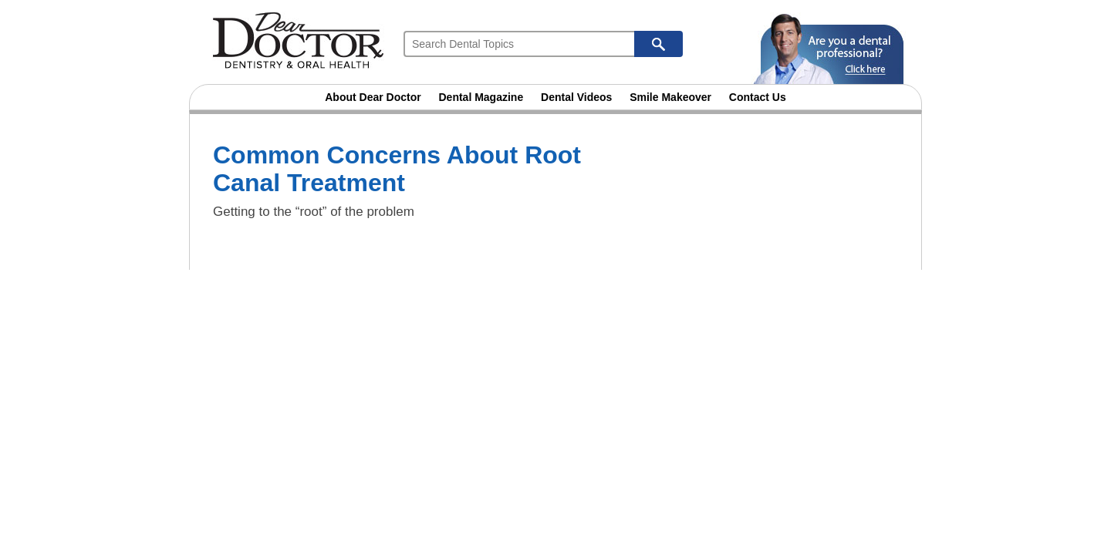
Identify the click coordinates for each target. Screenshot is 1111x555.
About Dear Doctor (372, 97)
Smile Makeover (670, 97)
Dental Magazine (481, 97)
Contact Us (757, 97)
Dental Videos (576, 97)
